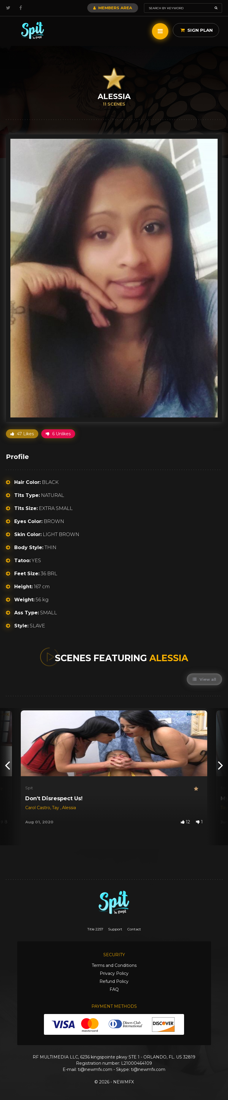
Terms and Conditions (114, 965)
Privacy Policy (114, 973)
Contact (134, 929)
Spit (29, 787)
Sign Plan (196, 30)
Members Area (112, 7)
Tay (56, 807)
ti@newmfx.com (95, 1069)
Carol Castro (37, 807)
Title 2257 (95, 929)
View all (204, 679)
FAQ (114, 989)
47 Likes (22, 433)
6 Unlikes (58, 433)
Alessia (69, 807)
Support (115, 929)
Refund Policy (114, 981)
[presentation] (7, 765)
